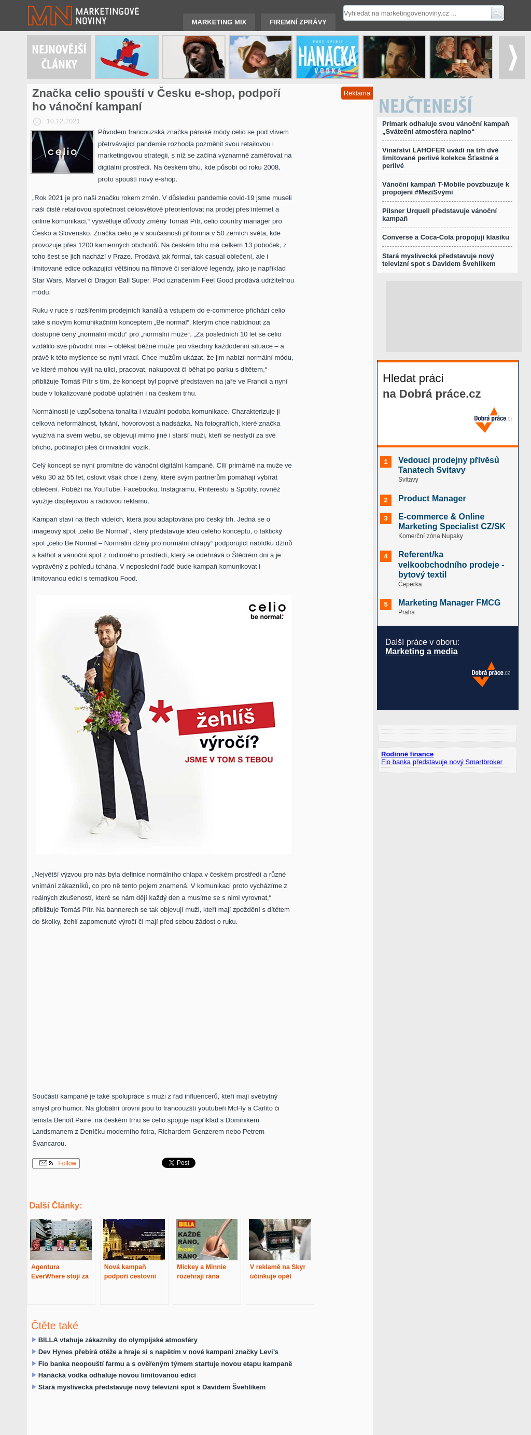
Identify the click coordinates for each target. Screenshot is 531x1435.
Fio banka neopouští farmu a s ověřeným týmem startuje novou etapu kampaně (165, 1364)
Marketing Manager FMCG (449, 602)
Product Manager (432, 498)
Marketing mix (219, 22)
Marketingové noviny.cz (71, 15)
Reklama (357, 93)
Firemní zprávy (298, 22)
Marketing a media (421, 651)
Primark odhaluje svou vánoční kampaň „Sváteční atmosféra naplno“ (445, 127)
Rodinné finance (407, 754)
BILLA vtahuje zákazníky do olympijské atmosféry (118, 1340)
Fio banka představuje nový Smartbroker (441, 762)
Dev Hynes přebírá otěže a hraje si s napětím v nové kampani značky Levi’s (158, 1352)
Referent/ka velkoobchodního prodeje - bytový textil (451, 564)
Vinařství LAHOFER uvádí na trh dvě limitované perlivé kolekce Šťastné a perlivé (440, 158)
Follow (57, 1163)
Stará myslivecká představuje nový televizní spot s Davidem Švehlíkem (152, 1387)
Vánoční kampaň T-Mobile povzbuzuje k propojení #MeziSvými (445, 188)
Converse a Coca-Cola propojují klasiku (445, 237)
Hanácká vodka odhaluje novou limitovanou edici (117, 1375)
